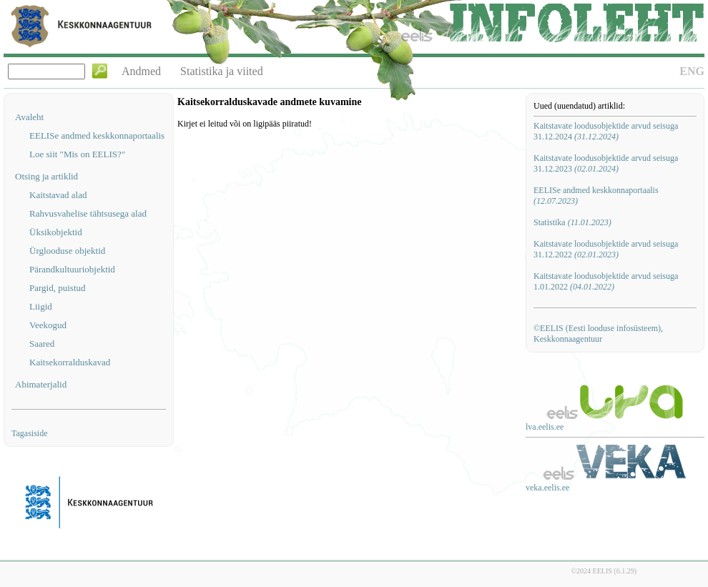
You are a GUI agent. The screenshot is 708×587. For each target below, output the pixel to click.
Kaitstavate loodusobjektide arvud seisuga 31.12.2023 (606, 163)
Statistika (572, 222)
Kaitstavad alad (58, 194)
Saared (41, 343)
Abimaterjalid (41, 384)
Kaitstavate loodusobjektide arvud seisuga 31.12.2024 (606, 131)
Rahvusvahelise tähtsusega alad (88, 213)
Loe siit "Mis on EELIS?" (77, 154)
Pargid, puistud (57, 287)
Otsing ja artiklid (46, 176)
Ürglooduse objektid (67, 250)
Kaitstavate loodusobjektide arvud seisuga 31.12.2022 (606, 249)
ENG (691, 71)
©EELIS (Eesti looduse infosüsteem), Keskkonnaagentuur (598, 333)
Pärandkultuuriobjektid (72, 269)
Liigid (40, 306)
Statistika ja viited (221, 71)
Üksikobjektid (55, 232)
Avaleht (29, 117)
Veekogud (48, 325)
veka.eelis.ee (547, 488)
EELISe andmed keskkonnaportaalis (96, 135)
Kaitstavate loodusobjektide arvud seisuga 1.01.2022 (606, 281)
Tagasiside (29, 433)
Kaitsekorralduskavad (69, 362)
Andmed (141, 71)
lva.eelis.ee (545, 427)
